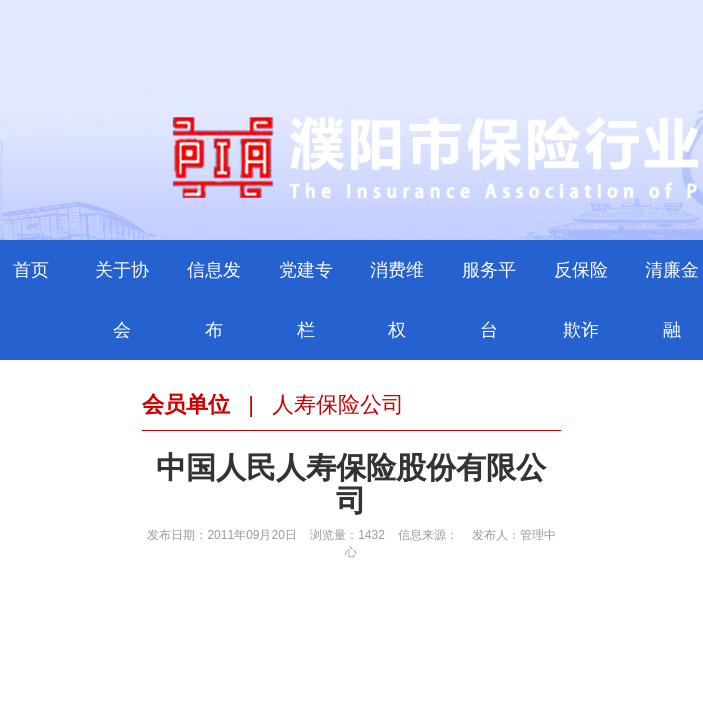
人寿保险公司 (338, 404)
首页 (31, 270)
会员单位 (186, 404)
